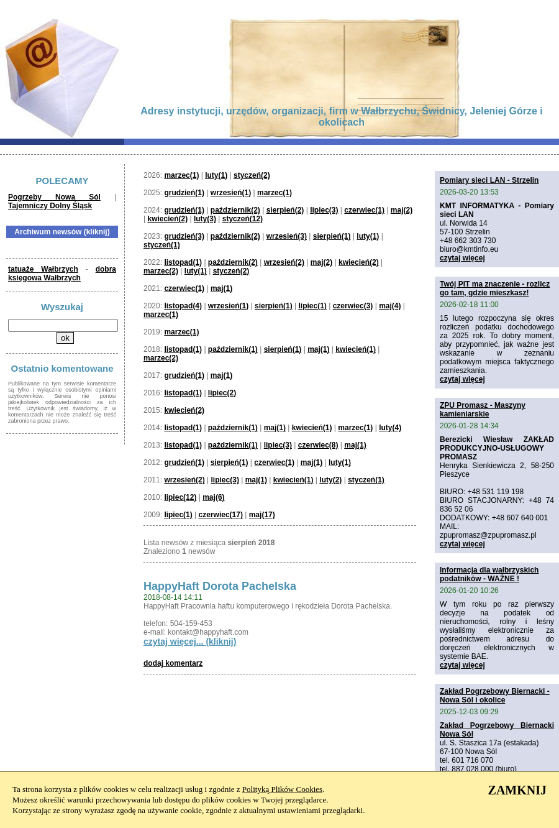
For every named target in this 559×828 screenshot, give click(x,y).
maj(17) (262, 514)
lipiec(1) (312, 305)
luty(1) (216, 175)
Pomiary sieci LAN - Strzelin (489, 180)
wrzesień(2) (284, 262)
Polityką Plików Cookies (282, 789)
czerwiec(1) (364, 210)
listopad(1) (183, 262)
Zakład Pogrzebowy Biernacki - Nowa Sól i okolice (495, 695)
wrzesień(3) (286, 236)
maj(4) (390, 305)
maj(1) (221, 288)
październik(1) (233, 349)
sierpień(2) (285, 210)
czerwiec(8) (318, 445)
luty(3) (205, 218)
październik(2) (235, 210)
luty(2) (330, 480)
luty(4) (390, 427)
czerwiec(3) (353, 305)
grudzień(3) (184, 236)
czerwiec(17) (221, 514)
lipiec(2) (222, 393)
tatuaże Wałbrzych (43, 269)
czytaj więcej (462, 258)
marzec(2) (160, 271)
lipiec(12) (180, 497)
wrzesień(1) (231, 192)
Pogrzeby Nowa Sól (54, 197)
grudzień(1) (184, 192)
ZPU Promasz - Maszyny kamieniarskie (482, 409)
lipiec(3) (324, 210)
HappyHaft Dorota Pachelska (219, 586)
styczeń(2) (252, 175)
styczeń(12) (242, 218)
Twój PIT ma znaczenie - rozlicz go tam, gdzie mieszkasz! (495, 288)
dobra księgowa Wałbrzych (62, 273)
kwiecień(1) (355, 349)
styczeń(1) (161, 245)
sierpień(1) (332, 236)
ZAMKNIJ (517, 790)
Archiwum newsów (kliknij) (61, 232)
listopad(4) (183, 305)
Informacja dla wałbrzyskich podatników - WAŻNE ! (489, 574)
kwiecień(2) (167, 218)
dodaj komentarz (172, 663)
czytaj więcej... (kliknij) (189, 641)
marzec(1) (181, 175)
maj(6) (213, 497)
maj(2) (401, 210)
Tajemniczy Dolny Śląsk (50, 205)
